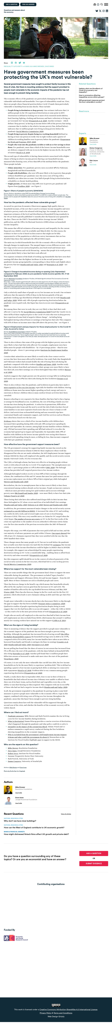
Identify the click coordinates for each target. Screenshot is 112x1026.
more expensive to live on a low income (19, 389)
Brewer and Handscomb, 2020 (16, 484)
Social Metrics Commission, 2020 (17, 567)
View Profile (18, 796)
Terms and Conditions (63, 1017)
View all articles (66, 818)
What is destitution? (16, 725)
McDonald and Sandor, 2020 (26, 495)
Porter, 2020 (9, 595)
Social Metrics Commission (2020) (37, 313)
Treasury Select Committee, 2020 (52, 606)
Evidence (7, 423)
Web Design (53, 1021)
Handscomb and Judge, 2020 (31, 265)
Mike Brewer (13, 752)
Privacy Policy (46, 1017)
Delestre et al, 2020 (35, 507)
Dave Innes (12, 754)
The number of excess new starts (27, 521)
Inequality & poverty (13, 66)
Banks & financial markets (14, 835)
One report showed (59, 536)
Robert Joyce (13, 757)
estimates (57, 547)
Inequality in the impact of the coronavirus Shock (27, 730)
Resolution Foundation (16, 280)
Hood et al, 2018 (23, 153)
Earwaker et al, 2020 (21, 657)
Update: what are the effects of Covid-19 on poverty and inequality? (91, 90)
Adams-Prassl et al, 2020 (14, 498)
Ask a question (11, 4)
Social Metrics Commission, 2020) (30, 132)
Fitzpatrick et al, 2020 (38, 558)
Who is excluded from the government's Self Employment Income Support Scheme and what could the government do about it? (37, 739)
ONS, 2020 (50, 470)
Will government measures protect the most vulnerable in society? (92, 101)
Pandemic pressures (16, 719)
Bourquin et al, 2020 (55, 265)
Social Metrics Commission (17, 333)
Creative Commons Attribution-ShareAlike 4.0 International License (68, 1013)
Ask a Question (93, 857)
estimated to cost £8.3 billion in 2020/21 (19, 513)
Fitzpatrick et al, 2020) (38, 121)
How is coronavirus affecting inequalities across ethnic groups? (91, 96)
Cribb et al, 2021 (59, 623)
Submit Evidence (94, 867)
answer (44, 207)
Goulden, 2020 (23, 187)
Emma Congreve (14, 765)
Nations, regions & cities (13, 822)
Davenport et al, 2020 (39, 648)
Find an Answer (28, 4)
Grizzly (61, 1021)
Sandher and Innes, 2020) (46, 366)
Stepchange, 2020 (11, 662)
